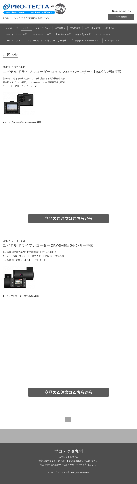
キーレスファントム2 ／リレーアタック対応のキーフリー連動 (35, 41)
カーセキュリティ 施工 (16, 34)
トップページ (11, 28)
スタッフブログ (42, 28)
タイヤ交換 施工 (83, 34)
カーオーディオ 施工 (41, 34)
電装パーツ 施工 (63, 34)
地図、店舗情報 (92, 28)
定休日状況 (75, 28)
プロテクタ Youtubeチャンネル (85, 41)
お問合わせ (109, 28)
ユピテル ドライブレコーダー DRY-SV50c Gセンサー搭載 (48, 245)
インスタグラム (112, 41)
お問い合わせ (121, 16)
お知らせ (26, 28)
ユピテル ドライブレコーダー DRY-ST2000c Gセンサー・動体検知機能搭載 (62, 72)
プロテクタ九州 (68, 452)
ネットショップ (102, 34)
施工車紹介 (60, 28)
